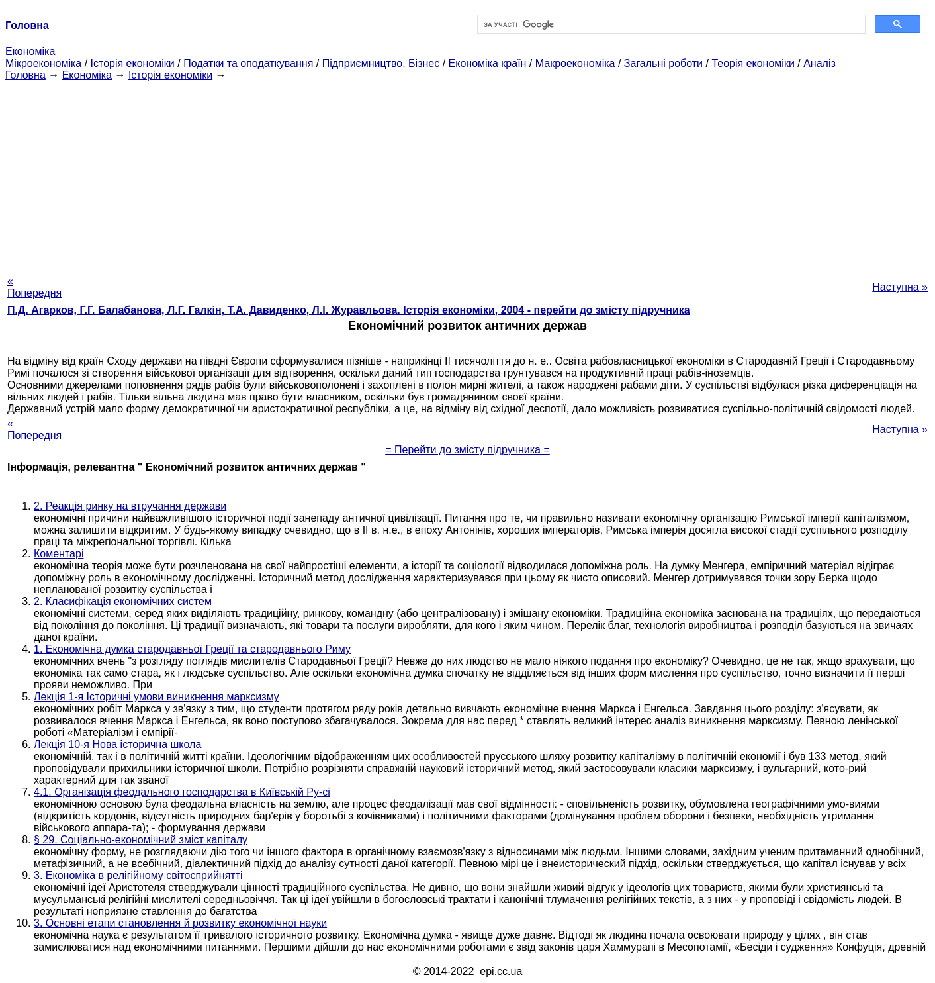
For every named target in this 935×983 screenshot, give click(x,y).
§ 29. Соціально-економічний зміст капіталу (140, 839)
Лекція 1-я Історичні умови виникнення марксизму (156, 696)
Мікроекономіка (43, 63)
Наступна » (900, 287)
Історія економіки (133, 63)
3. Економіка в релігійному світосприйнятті (138, 875)
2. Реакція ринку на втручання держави (130, 506)
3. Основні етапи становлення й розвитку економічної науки (180, 923)
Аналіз (819, 63)
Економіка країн (488, 63)
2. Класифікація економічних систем (123, 601)
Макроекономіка (575, 63)
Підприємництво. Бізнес (381, 63)
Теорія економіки (752, 63)
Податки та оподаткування (248, 63)
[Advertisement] (468, 174)
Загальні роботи (663, 63)
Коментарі (58, 553)
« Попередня (34, 287)
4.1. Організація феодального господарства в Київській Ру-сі (182, 792)
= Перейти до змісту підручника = (467, 449)
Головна (25, 75)
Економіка (30, 51)
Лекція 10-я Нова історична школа (117, 744)
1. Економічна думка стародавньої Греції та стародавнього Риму (192, 649)
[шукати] (670, 24)
